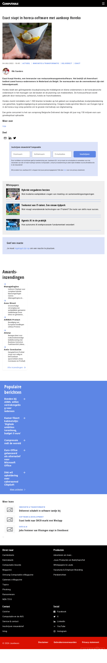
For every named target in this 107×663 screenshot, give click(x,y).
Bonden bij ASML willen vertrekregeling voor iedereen (12, 411)
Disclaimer (43, 652)
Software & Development (31, 523)
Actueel (26, 70)
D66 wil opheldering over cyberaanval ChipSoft (11, 485)
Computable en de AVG (13, 626)
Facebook (61, 621)
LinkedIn (61, 631)
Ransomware (8, 604)
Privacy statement (90, 652)
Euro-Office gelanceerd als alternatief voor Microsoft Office (12, 464)
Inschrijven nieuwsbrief (13, 636)
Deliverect (66, 70)
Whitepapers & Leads (63, 574)
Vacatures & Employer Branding (68, 579)
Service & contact (10, 631)
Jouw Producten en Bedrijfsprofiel (69, 569)
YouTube (61, 636)
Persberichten (60, 584)
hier (65, 176)
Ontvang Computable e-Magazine (17, 584)
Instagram (62, 641)
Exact (77, 70)
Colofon (6, 621)
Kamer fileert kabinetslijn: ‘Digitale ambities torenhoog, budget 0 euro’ (12, 432)
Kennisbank (7, 569)
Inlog (4, 641)
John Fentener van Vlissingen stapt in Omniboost (43, 536)
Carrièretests (8, 564)
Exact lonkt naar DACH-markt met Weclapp (40, 527)
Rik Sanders (17, 78)
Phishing (6, 599)
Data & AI (23, 533)
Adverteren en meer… (63, 564)
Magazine (7, 579)
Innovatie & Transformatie (46, 70)
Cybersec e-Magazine (12, 589)
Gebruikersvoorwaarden (65, 652)
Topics (5, 594)
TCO (4, 133)
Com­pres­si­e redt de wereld (12, 448)
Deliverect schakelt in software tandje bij (40, 517)
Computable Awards (11, 574)
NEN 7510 (7, 609)
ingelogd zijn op (22, 255)
